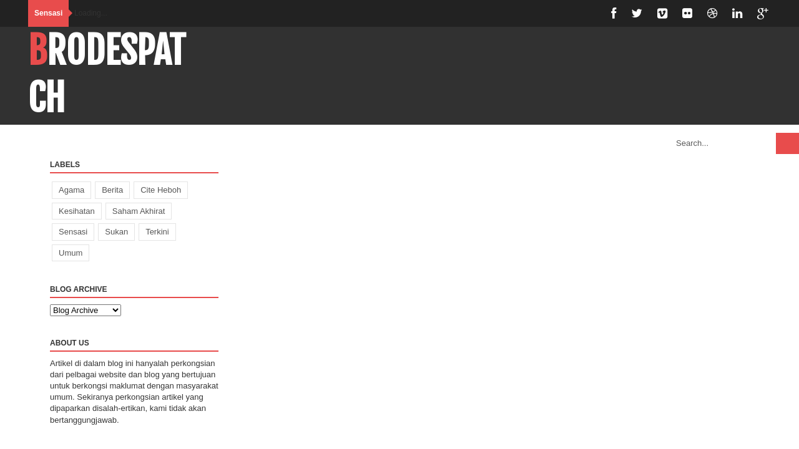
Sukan (116, 231)
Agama (71, 190)
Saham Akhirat (138, 211)
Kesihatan (77, 211)
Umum (70, 253)
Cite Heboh (160, 190)
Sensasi (73, 231)
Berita (112, 190)
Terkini (157, 231)
